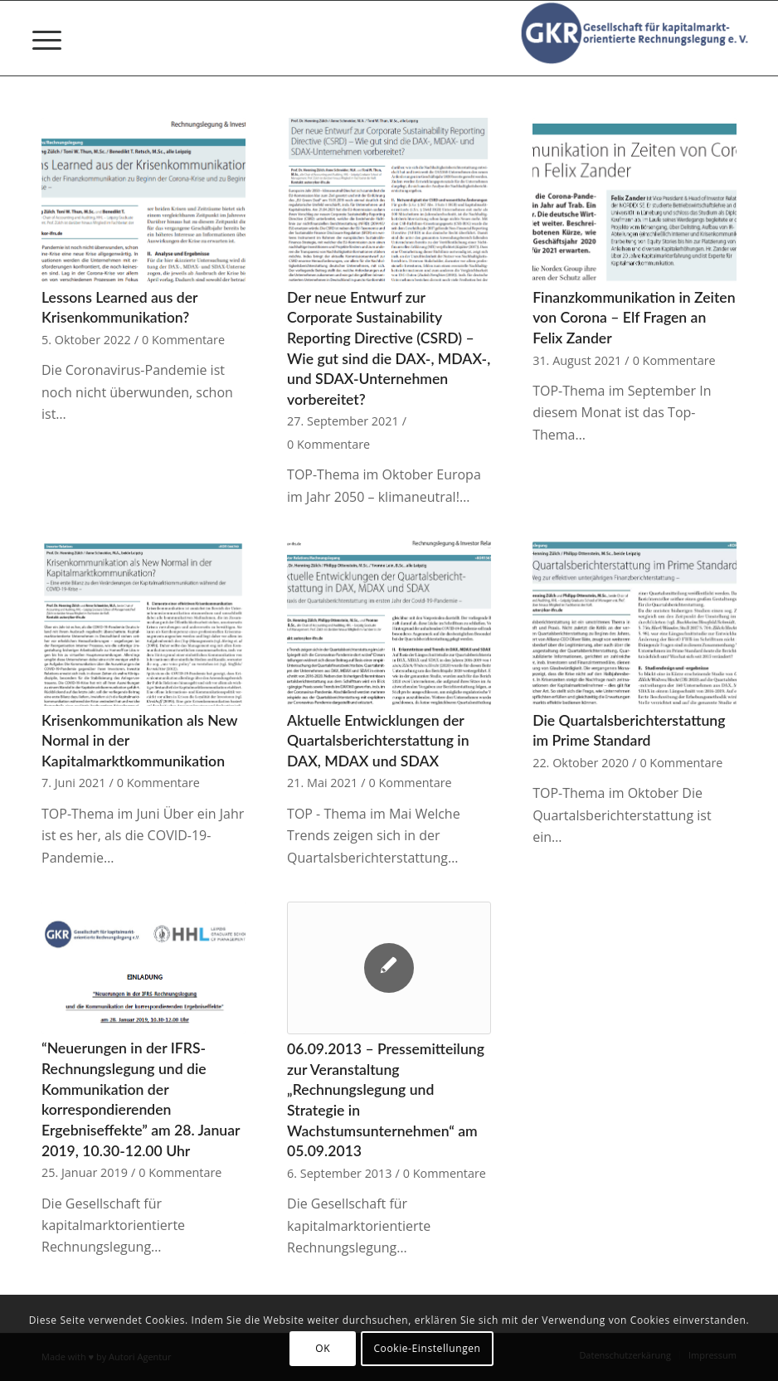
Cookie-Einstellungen (426, 1348)
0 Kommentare (183, 340)
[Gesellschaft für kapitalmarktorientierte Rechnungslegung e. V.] (637, 38)
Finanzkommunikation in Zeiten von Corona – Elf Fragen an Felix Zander (633, 318)
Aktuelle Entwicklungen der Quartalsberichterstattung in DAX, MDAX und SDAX (378, 741)
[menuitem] (38, 38)
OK (322, 1348)
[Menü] (38, 38)
